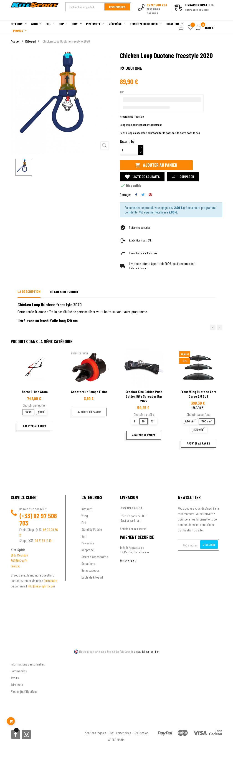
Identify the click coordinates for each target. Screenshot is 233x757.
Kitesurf (86, 509)
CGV (111, 733)
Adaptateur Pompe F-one (89, 391)
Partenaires (123, 733)
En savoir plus (128, 560)
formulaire (50, 580)
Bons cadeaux (90, 570)
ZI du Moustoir (19, 555)
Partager (136, 194)
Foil (83, 522)
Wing (84, 515)
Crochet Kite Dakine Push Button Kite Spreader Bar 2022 (143, 396)
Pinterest (150, 194)
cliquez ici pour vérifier (146, 651)
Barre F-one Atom (35, 391)
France (15, 566)
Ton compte (19, 657)
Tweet (143, 194)
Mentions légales (95, 733)
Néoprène (87, 550)
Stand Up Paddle (91, 529)
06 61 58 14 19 (43, 540)
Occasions (88, 563)
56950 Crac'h (19, 560)
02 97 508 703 (38, 519)
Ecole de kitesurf (92, 577)
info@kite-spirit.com (41, 586)
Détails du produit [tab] (64, 292)
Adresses (17, 684)
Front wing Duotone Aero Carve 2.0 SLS (198, 393)
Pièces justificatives (24, 691)
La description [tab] (29, 291)
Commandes (19, 671)
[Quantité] (129, 150)
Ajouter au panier (156, 165)
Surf (84, 536)
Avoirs (15, 678)
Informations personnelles (28, 664)
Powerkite (87, 543)
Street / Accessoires (94, 556)
